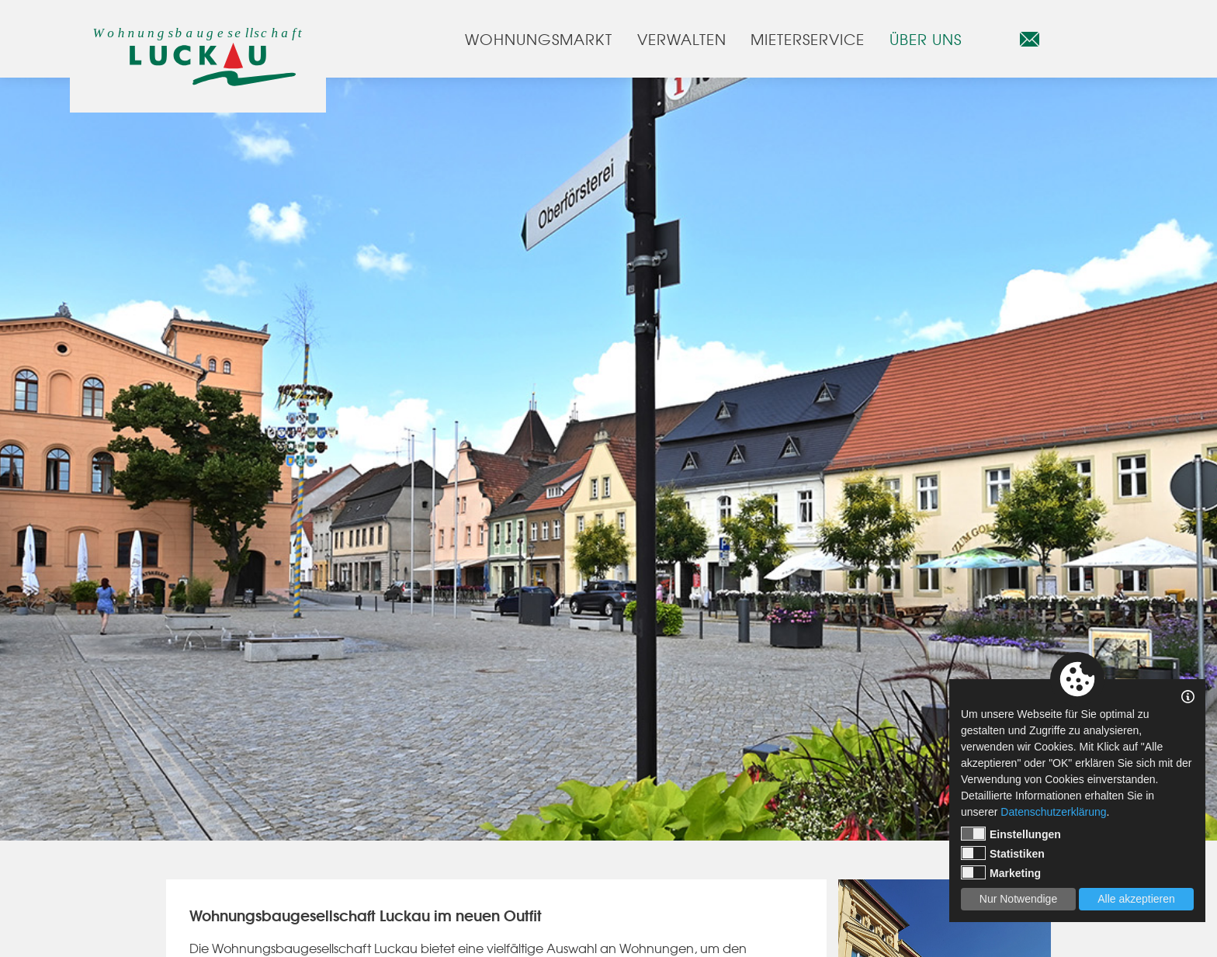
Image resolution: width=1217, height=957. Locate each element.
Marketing (1001, 872)
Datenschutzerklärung (1053, 812)
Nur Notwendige (1018, 899)
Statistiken (1003, 853)
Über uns (925, 39)
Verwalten (681, 39)
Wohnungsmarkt (538, 39)
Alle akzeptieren (1136, 899)
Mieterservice (807, 39)
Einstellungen (1011, 834)
